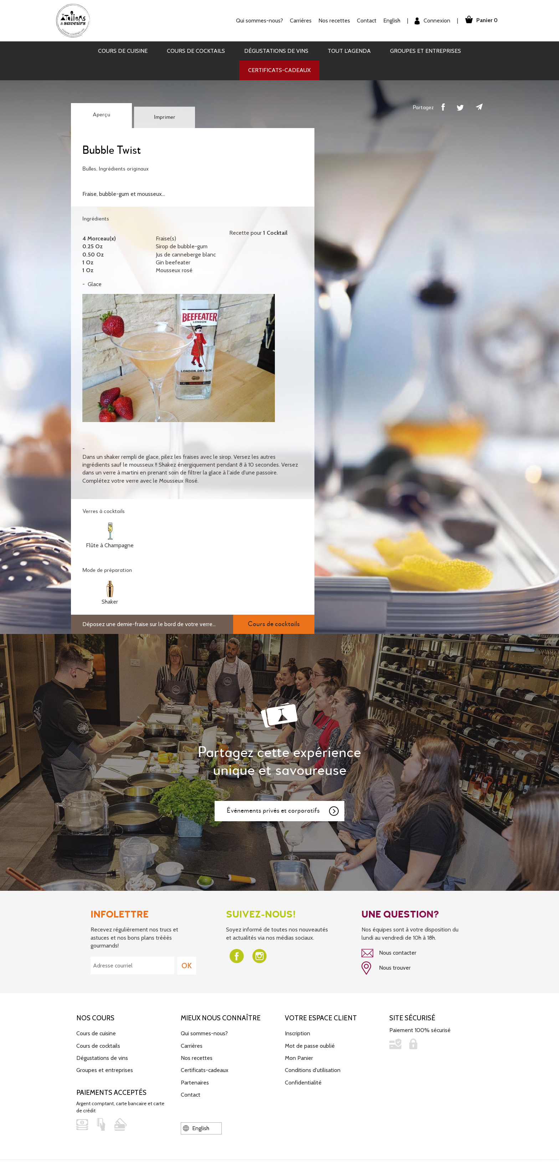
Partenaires (195, 1081)
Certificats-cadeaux (279, 70)
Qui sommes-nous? (257, 20)
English (390, 20)
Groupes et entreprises (425, 50)
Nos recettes (332, 20)
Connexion (430, 21)
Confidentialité (303, 1081)
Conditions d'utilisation (312, 1069)
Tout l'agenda (349, 50)
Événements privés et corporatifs (283, 811)
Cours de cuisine (123, 50)
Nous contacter (388, 953)
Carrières (299, 20)
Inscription (297, 1032)
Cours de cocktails (196, 50)
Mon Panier (299, 1057)
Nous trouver (386, 968)
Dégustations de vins (276, 50)
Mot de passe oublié (310, 1045)
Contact (365, 20)
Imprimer (164, 117)
